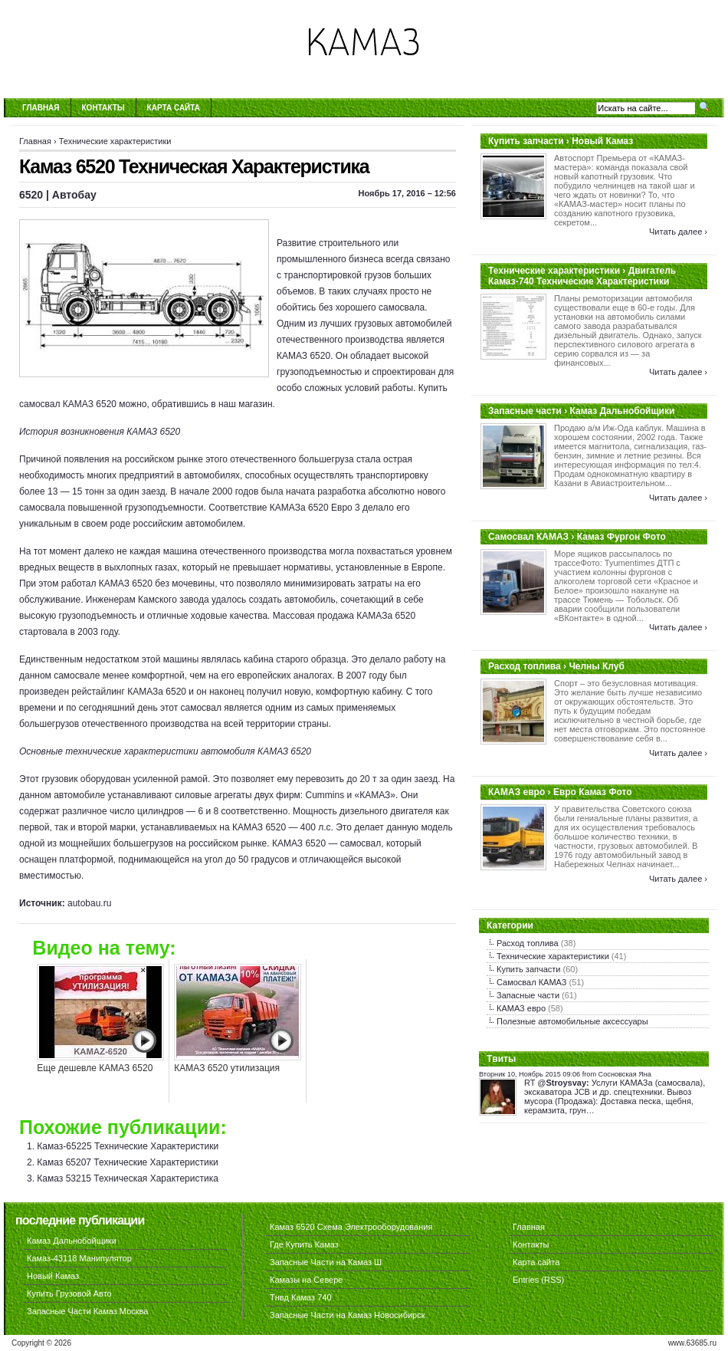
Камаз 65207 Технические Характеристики (127, 1162)
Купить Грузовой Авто (69, 1293)
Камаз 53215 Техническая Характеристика (127, 1178)
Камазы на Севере (306, 1279)
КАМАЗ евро (521, 1008)
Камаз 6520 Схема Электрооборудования (351, 1226)
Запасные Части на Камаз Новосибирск (347, 1315)
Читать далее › (678, 231)
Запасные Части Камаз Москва (87, 1311)
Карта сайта (173, 108)
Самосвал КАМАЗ (531, 982)
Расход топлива (528, 943)
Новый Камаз (53, 1275)
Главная (41, 108)
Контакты (103, 108)
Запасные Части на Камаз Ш (326, 1262)
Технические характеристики (115, 141)
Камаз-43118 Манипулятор (79, 1258)
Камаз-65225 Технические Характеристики (127, 1146)
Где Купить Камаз (304, 1244)
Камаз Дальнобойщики (71, 1240)
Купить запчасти (528, 969)
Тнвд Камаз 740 (301, 1297)
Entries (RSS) (538, 1279)
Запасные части (528, 995)
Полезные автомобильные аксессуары (572, 1021)
